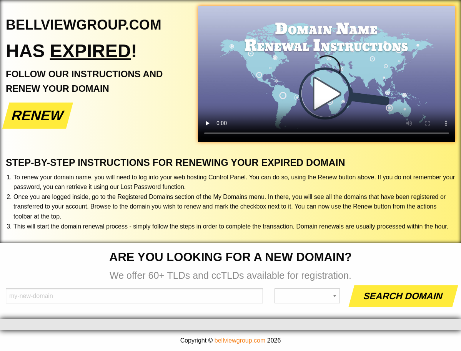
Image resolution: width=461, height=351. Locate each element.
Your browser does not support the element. (326, 74)
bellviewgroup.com (240, 340)
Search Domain (403, 296)
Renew (38, 115)
